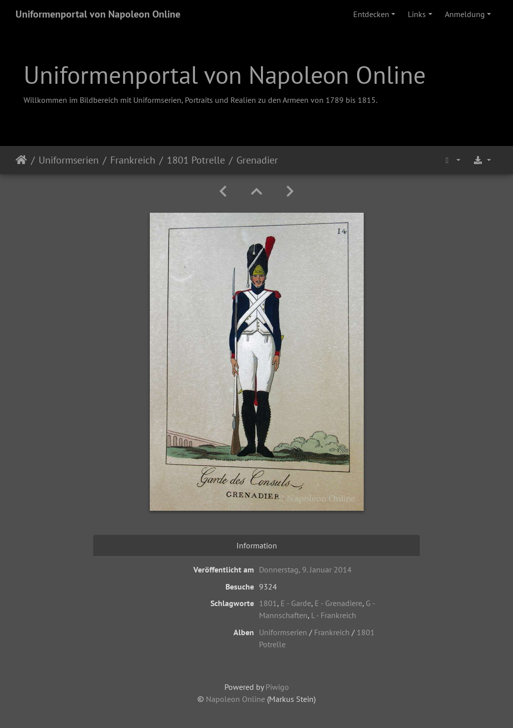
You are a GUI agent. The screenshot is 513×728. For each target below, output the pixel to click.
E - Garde (296, 603)
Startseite (21, 160)
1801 (268, 603)
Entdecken (371, 14)
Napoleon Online (235, 699)
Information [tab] (256, 545)
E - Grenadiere (338, 603)
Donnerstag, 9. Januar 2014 (305, 569)
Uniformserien (69, 160)
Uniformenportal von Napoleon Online (98, 14)
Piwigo (277, 687)
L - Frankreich (333, 615)
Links (417, 14)
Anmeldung (465, 14)
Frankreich (132, 160)
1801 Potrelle (196, 160)
